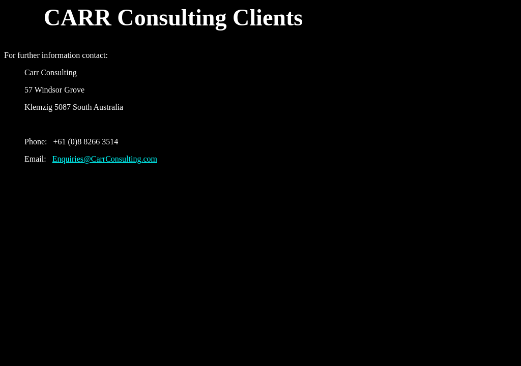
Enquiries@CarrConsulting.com (104, 159)
